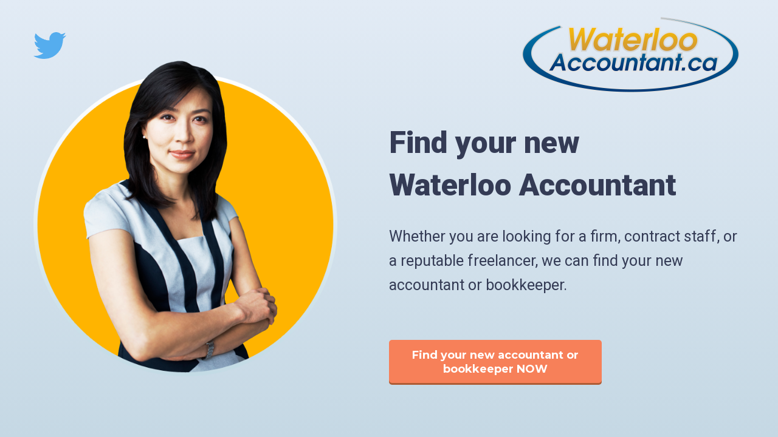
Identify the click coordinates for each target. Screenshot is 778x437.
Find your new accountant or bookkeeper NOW (495, 362)
